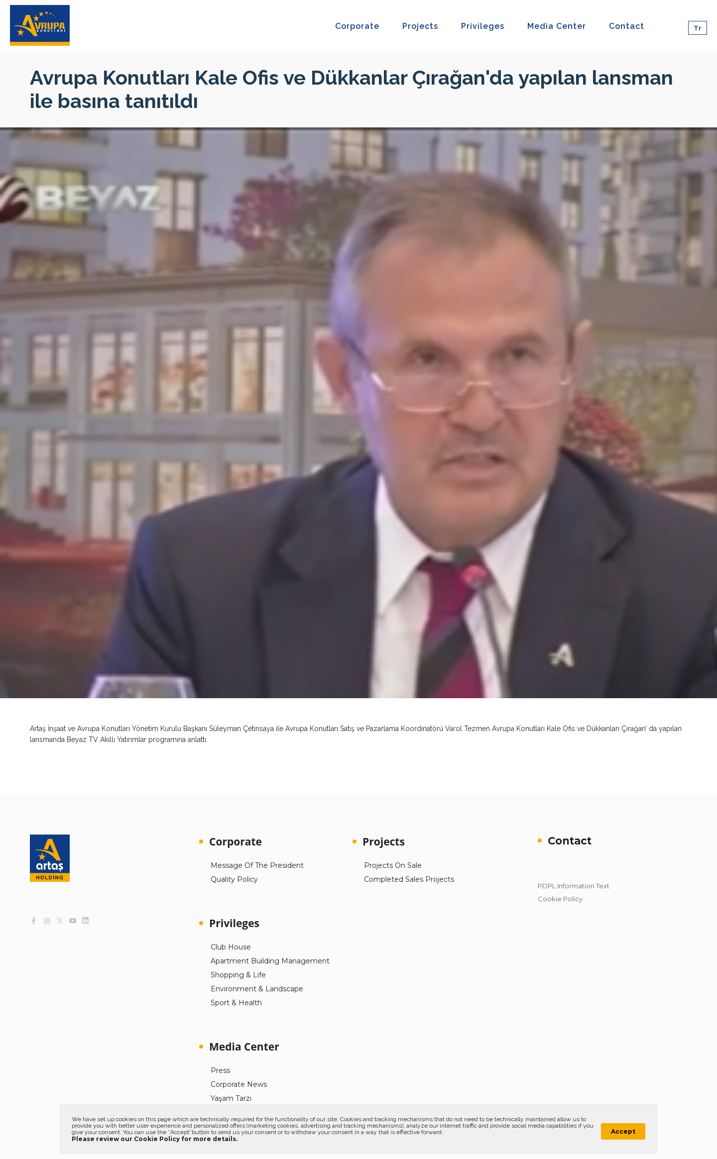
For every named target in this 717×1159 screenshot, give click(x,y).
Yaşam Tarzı (231, 1098)
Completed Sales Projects (409, 879)
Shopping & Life (238, 974)
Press (220, 1070)
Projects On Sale (393, 865)
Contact (570, 841)
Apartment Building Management (270, 960)
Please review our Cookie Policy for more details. (155, 1139)
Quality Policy (234, 879)
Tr (698, 28)
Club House (231, 947)
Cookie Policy (560, 899)
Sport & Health (236, 1002)
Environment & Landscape (257, 988)
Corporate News (239, 1084)
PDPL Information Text (573, 886)
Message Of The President (257, 865)
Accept (623, 1131)
